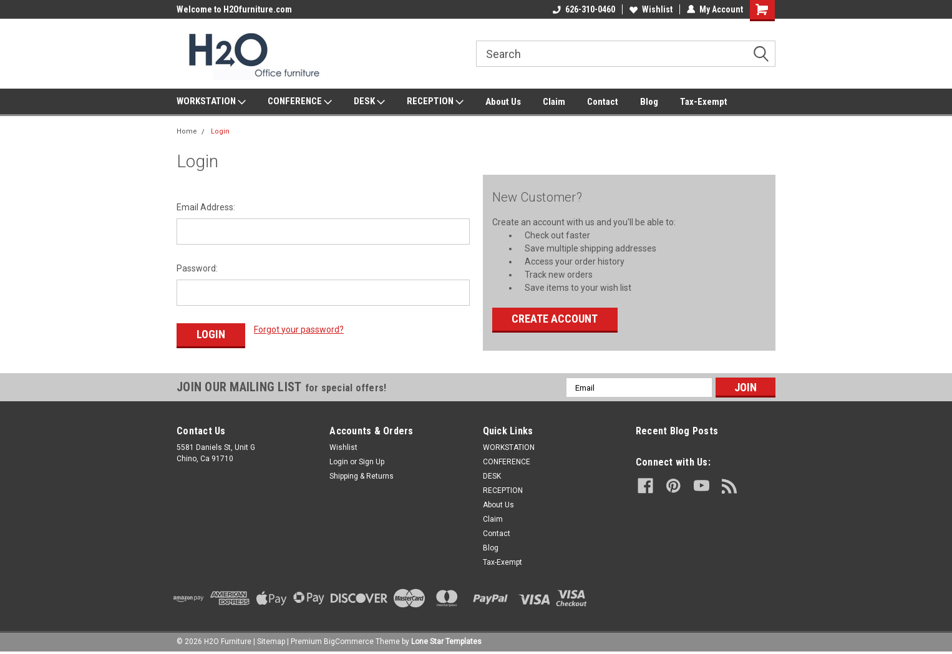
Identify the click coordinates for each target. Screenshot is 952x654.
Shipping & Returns (361, 476)
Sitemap (271, 641)
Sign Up (371, 461)
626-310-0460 (584, 9)
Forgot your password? (299, 329)
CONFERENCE (300, 101)
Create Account (555, 318)
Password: (197, 268)
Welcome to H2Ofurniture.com (234, 9)
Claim (554, 101)
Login (220, 131)
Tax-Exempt (703, 101)
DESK (369, 101)
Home (187, 131)
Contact (602, 101)
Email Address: (206, 207)
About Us (503, 101)
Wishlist (651, 9)
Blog (649, 101)
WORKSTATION (211, 101)
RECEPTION (435, 101)
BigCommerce (349, 641)
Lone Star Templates (446, 641)
